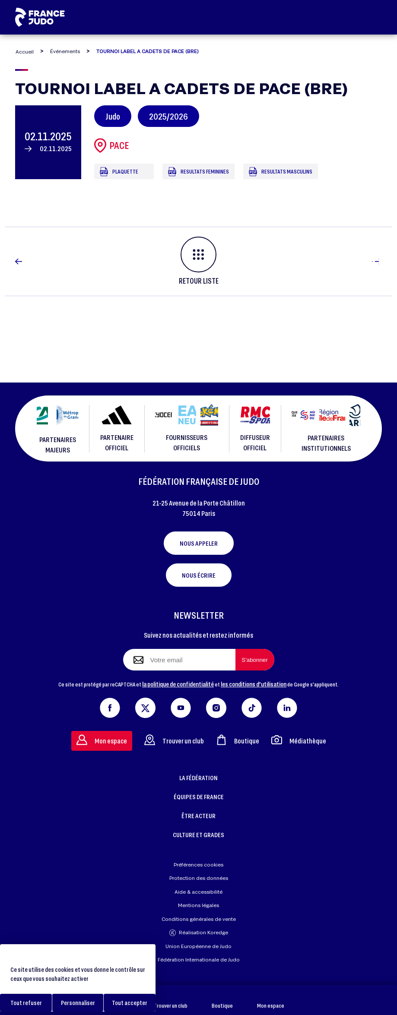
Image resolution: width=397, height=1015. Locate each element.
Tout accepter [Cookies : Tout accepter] (129, 1002)
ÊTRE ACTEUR (198, 815)
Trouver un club (170, 1000)
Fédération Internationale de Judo (199, 959)
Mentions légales (198, 905)
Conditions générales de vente (199, 919)
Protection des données (198, 878)
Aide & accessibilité (198, 892)
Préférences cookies (198, 864)
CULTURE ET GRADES (198, 834)
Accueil (25, 51)
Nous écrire (199, 575)
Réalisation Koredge (198, 933)
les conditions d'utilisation (253, 684)
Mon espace (270, 1000)
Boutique (222, 1000)
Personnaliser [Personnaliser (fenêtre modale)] (78, 1002)
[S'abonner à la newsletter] (254, 659)
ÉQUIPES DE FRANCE (199, 796)
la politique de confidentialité (178, 684)
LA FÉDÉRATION (198, 777)
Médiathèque (298, 739)
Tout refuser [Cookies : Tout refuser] (26, 1002)
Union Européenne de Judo (198, 946)
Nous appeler (199, 543)
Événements (65, 51)
